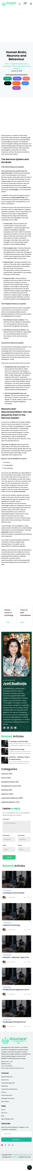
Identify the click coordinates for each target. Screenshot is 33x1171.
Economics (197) (6, 774)
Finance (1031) (6, 778)
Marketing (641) (6, 790)
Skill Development (7, 1077)
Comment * (6, 819)
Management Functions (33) (11, 786)
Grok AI (8, 83)
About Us (4, 1113)
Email (4, 845)
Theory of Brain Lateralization (25, 616)
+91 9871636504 (8, 1066)
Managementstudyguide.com (21, 1155)
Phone (20, 845)
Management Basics (8, 1098)
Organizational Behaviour (18, 64)
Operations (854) (7, 794)
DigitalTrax (14, 1157)
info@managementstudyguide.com (14, 1068)
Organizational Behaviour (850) (12, 798)
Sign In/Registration (7, 1119)
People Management (8, 1083)
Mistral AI (16, 83)
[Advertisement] (16, 25)
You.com (16, 88)
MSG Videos (5, 1101)
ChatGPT (7, 78)
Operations (5, 1080)
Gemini (25, 83)
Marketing (4, 1086)
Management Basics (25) (10, 782)
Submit (9, 857)
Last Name (21, 835)
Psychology (7, 66)
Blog (2, 1116)
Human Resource (6, 1095)
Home (7, 64)
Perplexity (17, 78)
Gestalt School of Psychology (8, 616)
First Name (6, 835)
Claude (26, 78)
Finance (3, 1092)
